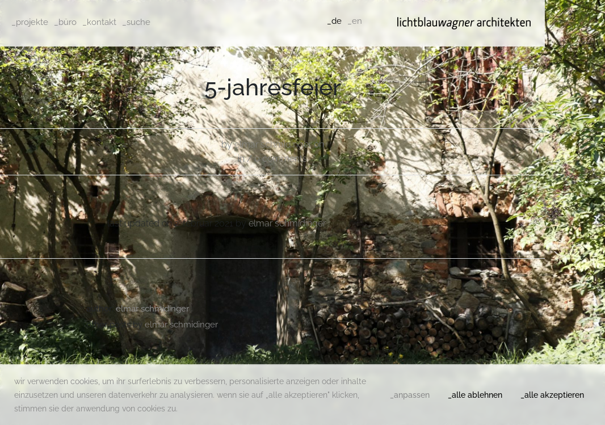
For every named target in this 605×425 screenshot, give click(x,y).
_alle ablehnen (475, 394)
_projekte (29, 22)
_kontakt (99, 22)
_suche (136, 22)
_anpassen (410, 394)
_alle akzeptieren (552, 394)
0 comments (280, 158)
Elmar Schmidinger (273, 144)
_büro (65, 22)
